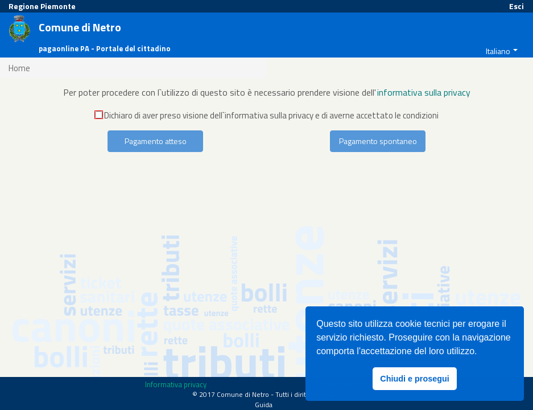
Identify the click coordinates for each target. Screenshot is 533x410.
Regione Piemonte (42, 6)
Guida (263, 404)
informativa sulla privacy (423, 92)
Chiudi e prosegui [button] (414, 378)
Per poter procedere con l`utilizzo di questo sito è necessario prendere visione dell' (219, 92)
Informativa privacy (175, 384)
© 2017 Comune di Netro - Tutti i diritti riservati (264, 394)
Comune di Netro (80, 27)
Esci (516, 6)
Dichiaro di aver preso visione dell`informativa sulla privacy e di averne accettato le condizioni (267, 115)
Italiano (498, 51)
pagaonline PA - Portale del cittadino (105, 48)
